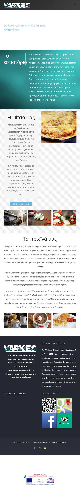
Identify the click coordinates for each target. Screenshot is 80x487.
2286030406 (21, 366)
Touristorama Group (48, 442)
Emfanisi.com (62, 442)
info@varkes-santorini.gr (21, 370)
